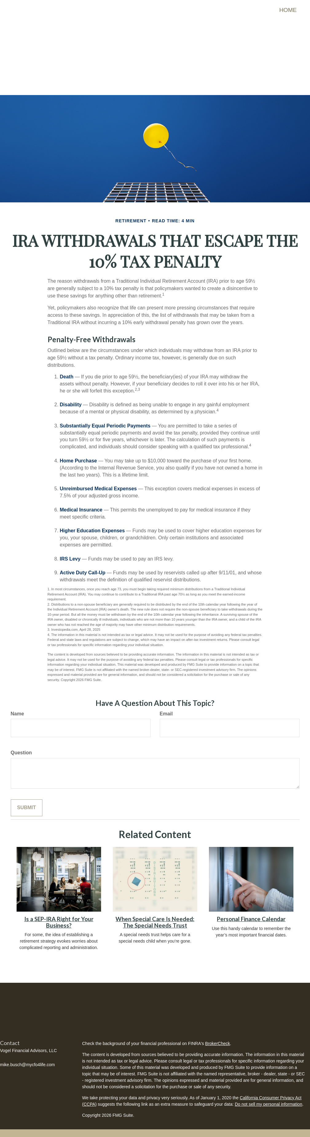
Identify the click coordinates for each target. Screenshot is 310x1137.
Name (17, 709)
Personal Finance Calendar (251, 914)
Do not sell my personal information (268, 1099)
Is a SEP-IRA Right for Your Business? (58, 918)
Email (166, 709)
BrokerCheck (217, 1038)
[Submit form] (26, 803)
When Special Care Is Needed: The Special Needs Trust (155, 918)
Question (21, 748)
